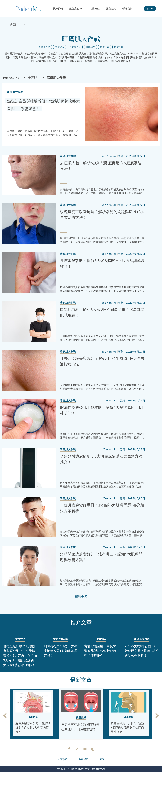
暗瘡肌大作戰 (56, 77)
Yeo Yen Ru (109, 156)
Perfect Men (12, 77)
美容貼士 (34, 77)
